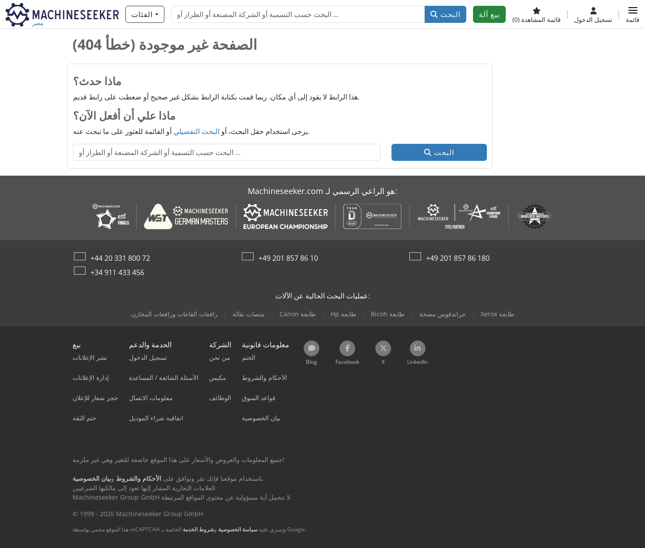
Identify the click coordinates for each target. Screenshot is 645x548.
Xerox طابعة (497, 314)
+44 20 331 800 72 (120, 258)
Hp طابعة (343, 314)
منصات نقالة (248, 314)
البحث (445, 14)
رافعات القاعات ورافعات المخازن (174, 314)
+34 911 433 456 (117, 272)
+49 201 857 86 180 (458, 258)
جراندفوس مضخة (442, 314)
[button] (633, 14)
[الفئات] (144, 14)
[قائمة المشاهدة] (536, 14)
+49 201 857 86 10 (288, 258)
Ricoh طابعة (387, 314)
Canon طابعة (298, 314)
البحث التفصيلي (196, 131)
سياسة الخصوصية (238, 529)
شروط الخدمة (198, 529)
